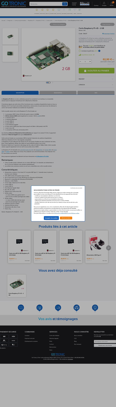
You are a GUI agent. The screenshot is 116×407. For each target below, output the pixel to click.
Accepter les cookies (51, 218)
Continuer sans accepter (76, 188)
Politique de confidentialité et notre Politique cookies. (66, 213)
